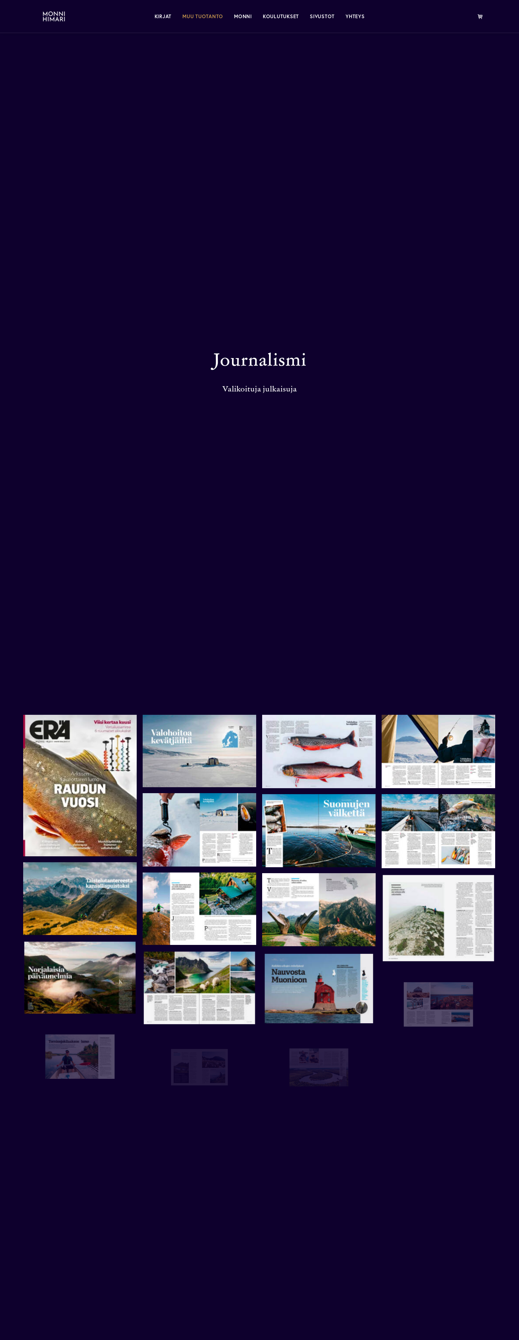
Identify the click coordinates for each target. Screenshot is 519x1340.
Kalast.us (416, 1274)
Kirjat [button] (163, 16)
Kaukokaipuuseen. (106, 1116)
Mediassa (308, 1248)
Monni (304, 1235)
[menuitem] (163, 16)
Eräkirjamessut (427, 1261)
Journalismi (313, 1261)
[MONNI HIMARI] (46, 16)
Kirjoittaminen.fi (430, 1235)
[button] (26, 1260)
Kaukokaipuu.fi (427, 1248)
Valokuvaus (312, 1274)
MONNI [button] (243, 16)
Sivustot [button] (322, 16)
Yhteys (355, 16)
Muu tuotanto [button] (202, 16)
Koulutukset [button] (281, 16)
